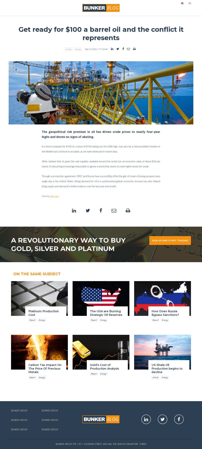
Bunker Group (19, 410)
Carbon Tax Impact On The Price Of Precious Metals (45, 368)
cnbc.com (54, 196)
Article (68, 49)
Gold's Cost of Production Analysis (104, 366)
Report (32, 320)
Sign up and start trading (170, 240)
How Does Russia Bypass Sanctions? (165, 313)
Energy (78, 49)
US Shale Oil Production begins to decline (167, 368)
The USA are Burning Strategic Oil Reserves (106, 313)
